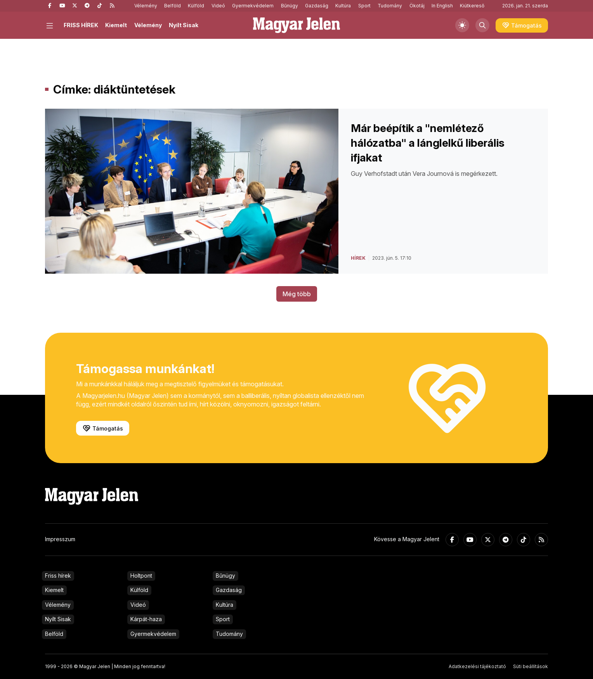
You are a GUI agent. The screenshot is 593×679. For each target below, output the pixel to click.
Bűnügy (289, 6)
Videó (218, 6)
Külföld (196, 6)
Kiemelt (116, 25)
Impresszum (60, 539)
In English (442, 6)
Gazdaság (316, 6)
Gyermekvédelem (253, 6)
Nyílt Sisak (183, 25)
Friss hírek (58, 575)
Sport (364, 6)
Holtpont (141, 575)
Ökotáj (417, 6)
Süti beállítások (530, 666)
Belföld (172, 6)
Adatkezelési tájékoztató (477, 666)
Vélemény (145, 6)
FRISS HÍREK (81, 25)
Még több (297, 294)
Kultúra (343, 6)
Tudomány (390, 6)
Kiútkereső (472, 6)
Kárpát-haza (146, 619)
